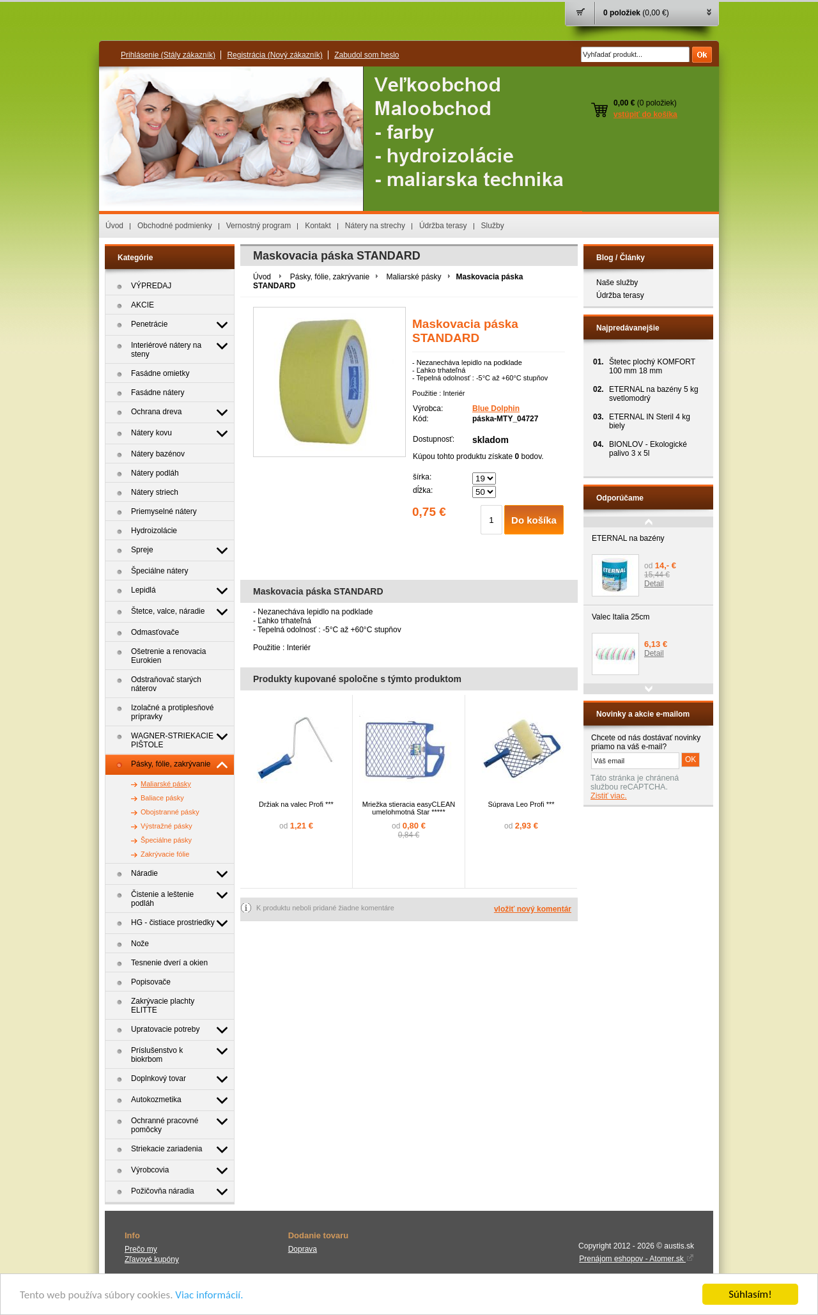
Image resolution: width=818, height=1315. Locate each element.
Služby (492, 225)
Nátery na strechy (375, 225)
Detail (654, 583)
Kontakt (318, 225)
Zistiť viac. (608, 795)
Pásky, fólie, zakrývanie (330, 276)
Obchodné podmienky (174, 225)
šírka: (422, 476)
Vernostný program (258, 225)
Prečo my (141, 1249)
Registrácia (274, 55)
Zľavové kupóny (152, 1259)
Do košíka (534, 520)
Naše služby (617, 282)
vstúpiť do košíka (645, 114)
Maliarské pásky (414, 276)
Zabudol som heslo (366, 55)
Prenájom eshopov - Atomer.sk (636, 1258)
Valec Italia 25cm (621, 616)
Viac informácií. (209, 1295)
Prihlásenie (168, 55)
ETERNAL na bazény (628, 538)
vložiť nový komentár (532, 909)
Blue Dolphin (496, 408)
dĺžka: (423, 490)
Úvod (114, 225)
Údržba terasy (443, 225)
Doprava (302, 1249)
